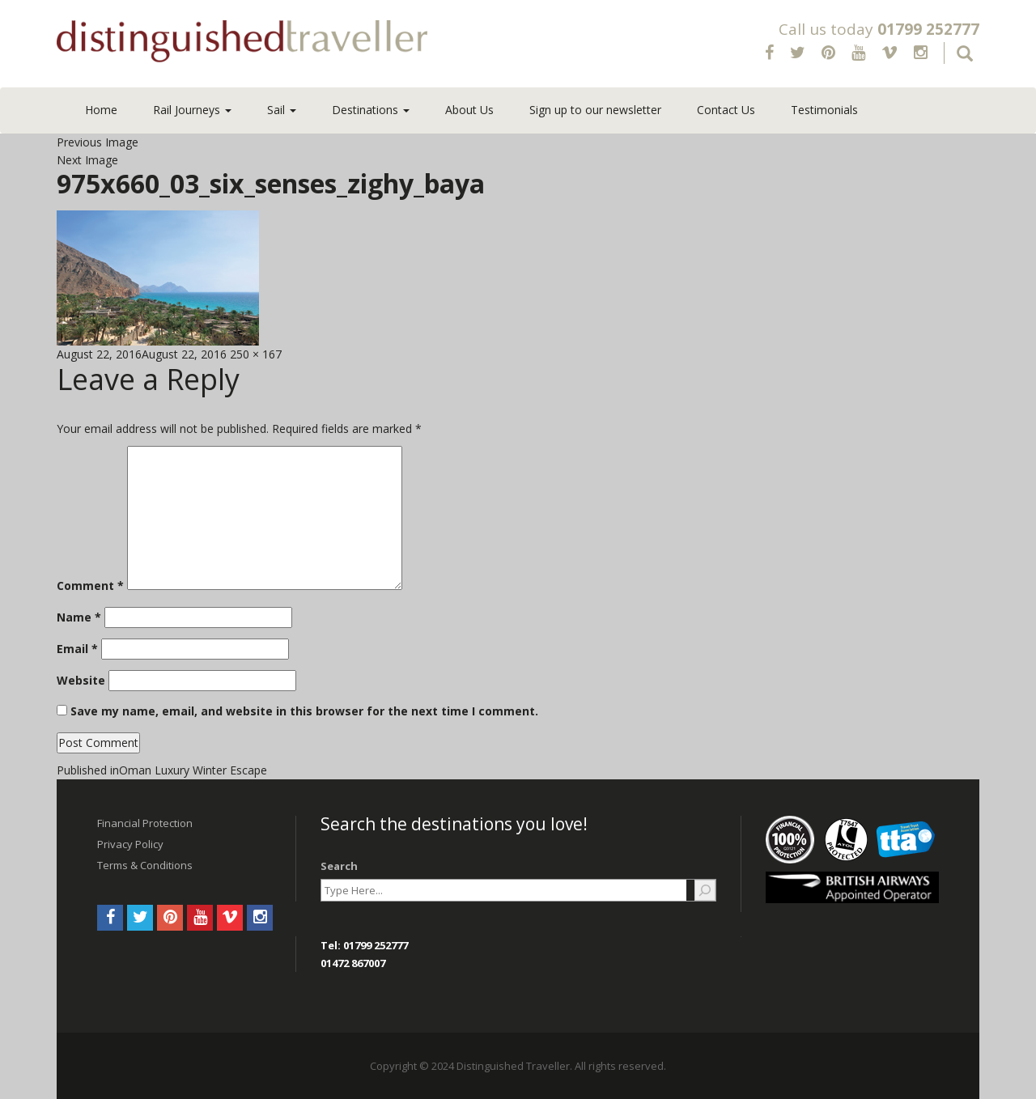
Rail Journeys (192, 109)
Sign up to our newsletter (595, 109)
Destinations (371, 109)
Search (339, 866)
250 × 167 (256, 354)
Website (81, 680)
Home (101, 109)
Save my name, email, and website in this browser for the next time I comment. (304, 711)
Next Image (87, 160)
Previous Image (97, 142)
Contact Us (726, 109)
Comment (90, 585)
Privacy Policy (130, 844)
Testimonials (824, 109)
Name (79, 617)
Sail (281, 109)
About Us (469, 109)
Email (77, 648)
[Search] (704, 890)
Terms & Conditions (145, 865)
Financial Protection (145, 823)
